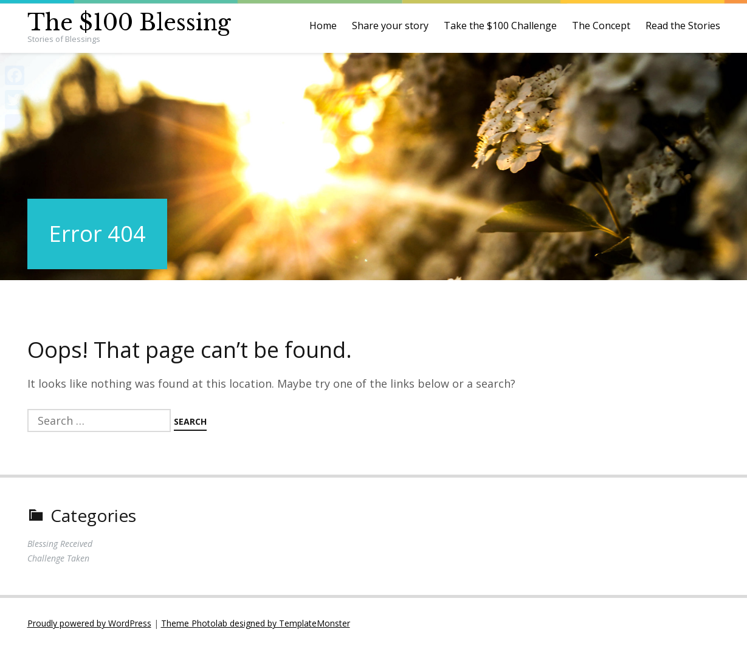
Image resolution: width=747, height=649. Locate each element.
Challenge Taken (58, 558)
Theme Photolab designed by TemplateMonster (255, 623)
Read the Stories (682, 25)
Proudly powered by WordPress (89, 623)
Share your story (390, 25)
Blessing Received (59, 543)
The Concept (601, 25)
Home (323, 25)
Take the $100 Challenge (500, 25)
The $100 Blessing (129, 22)
